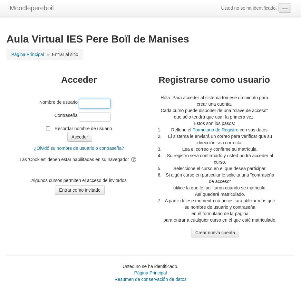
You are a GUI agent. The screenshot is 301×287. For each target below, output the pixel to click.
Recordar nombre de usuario (83, 128)
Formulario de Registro (215, 129)
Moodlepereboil (32, 8)
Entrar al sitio (65, 54)
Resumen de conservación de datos (150, 279)
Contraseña (66, 115)
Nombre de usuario (58, 102)
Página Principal (150, 272)
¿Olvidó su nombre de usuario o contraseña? (79, 148)
